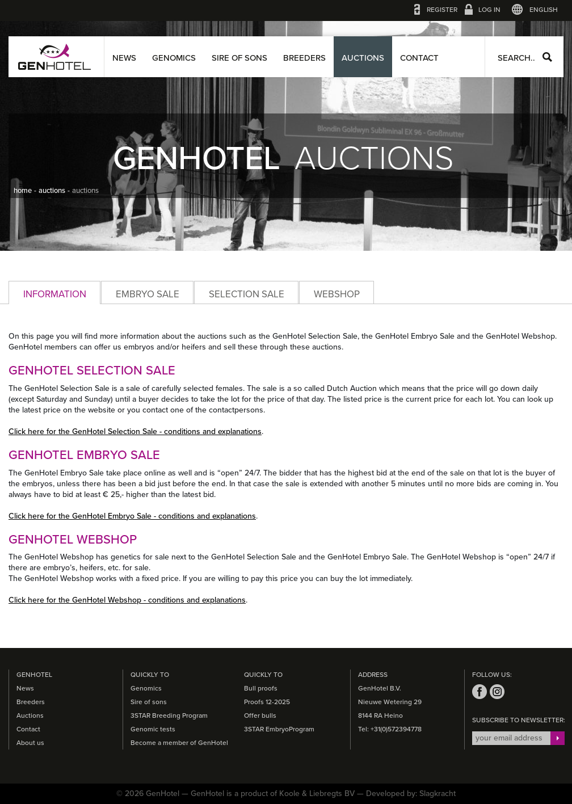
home (23, 190)
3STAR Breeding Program (169, 715)
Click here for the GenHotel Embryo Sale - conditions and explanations (132, 516)
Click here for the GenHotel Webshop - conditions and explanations (127, 600)
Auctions (363, 58)
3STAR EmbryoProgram (279, 729)
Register (442, 10)
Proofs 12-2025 (267, 702)
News (124, 58)
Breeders (304, 58)
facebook (479, 691)
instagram (497, 691)
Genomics (174, 58)
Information (54, 294)
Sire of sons (239, 58)
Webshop (337, 294)
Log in (489, 10)
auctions (52, 190)
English (543, 10)
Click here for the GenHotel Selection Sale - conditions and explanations (135, 431)
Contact (419, 58)
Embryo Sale (147, 294)
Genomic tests (153, 729)
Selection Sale (246, 294)
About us (30, 743)
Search (547, 57)
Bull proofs (260, 688)
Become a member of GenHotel (179, 743)
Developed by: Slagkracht (411, 793)
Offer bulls (260, 715)
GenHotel (54, 57)
